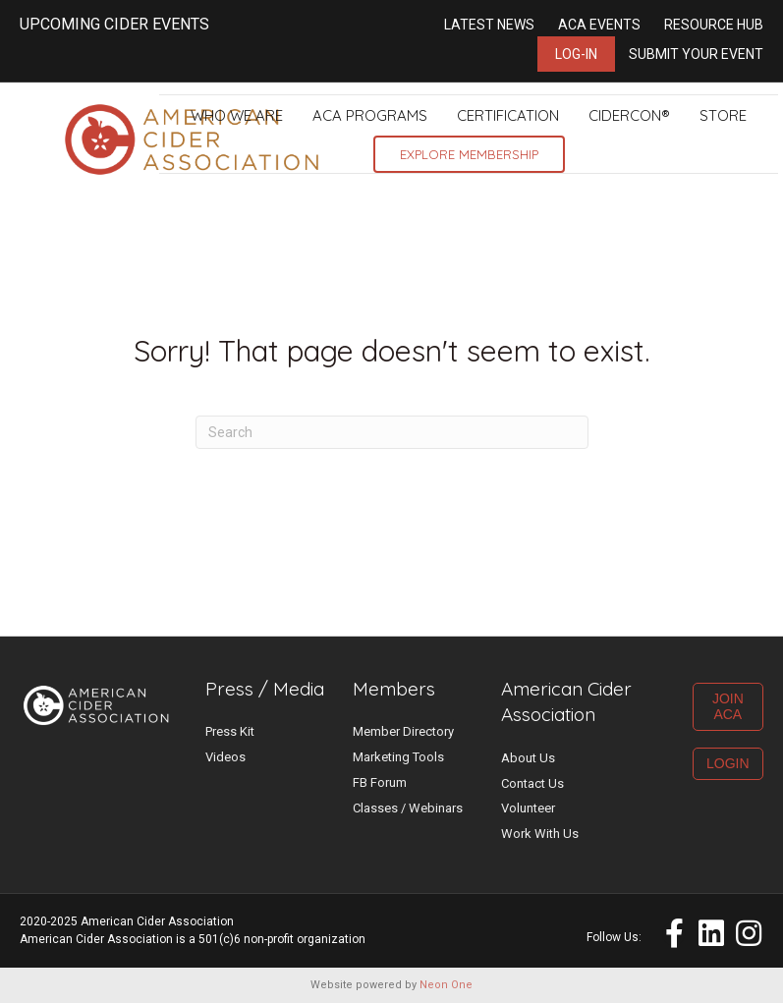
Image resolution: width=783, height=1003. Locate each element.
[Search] (392, 432)
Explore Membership (469, 154)
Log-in (576, 54)
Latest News (489, 24)
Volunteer (528, 808)
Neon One (446, 984)
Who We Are (237, 115)
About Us (528, 758)
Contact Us (532, 783)
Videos (225, 757)
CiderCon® (629, 115)
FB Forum (380, 782)
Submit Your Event (696, 54)
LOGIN (728, 763)
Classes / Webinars (408, 808)
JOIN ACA (728, 707)
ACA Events (599, 24)
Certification (508, 115)
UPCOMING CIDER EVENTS (114, 24)
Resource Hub (713, 24)
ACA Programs (369, 115)
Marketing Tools (398, 757)
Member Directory (403, 731)
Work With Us (540, 833)
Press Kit (229, 731)
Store (723, 115)
